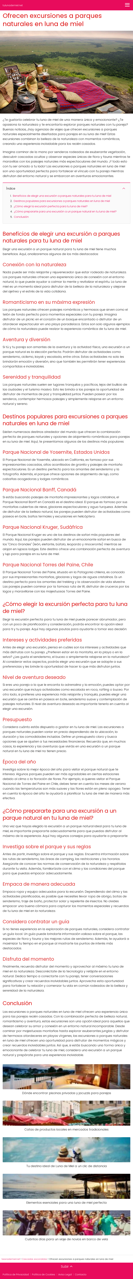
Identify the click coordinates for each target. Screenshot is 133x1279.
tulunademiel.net (13, 5)
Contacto (80, 1274)
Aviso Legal (65, 1274)
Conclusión (21, 217)
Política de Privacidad (16, 1274)
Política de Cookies (43, 1274)
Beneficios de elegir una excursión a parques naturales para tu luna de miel (62, 196)
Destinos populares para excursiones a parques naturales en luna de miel (62, 201)
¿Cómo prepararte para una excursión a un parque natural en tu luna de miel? (65, 211)
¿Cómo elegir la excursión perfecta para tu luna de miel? (51, 206)
